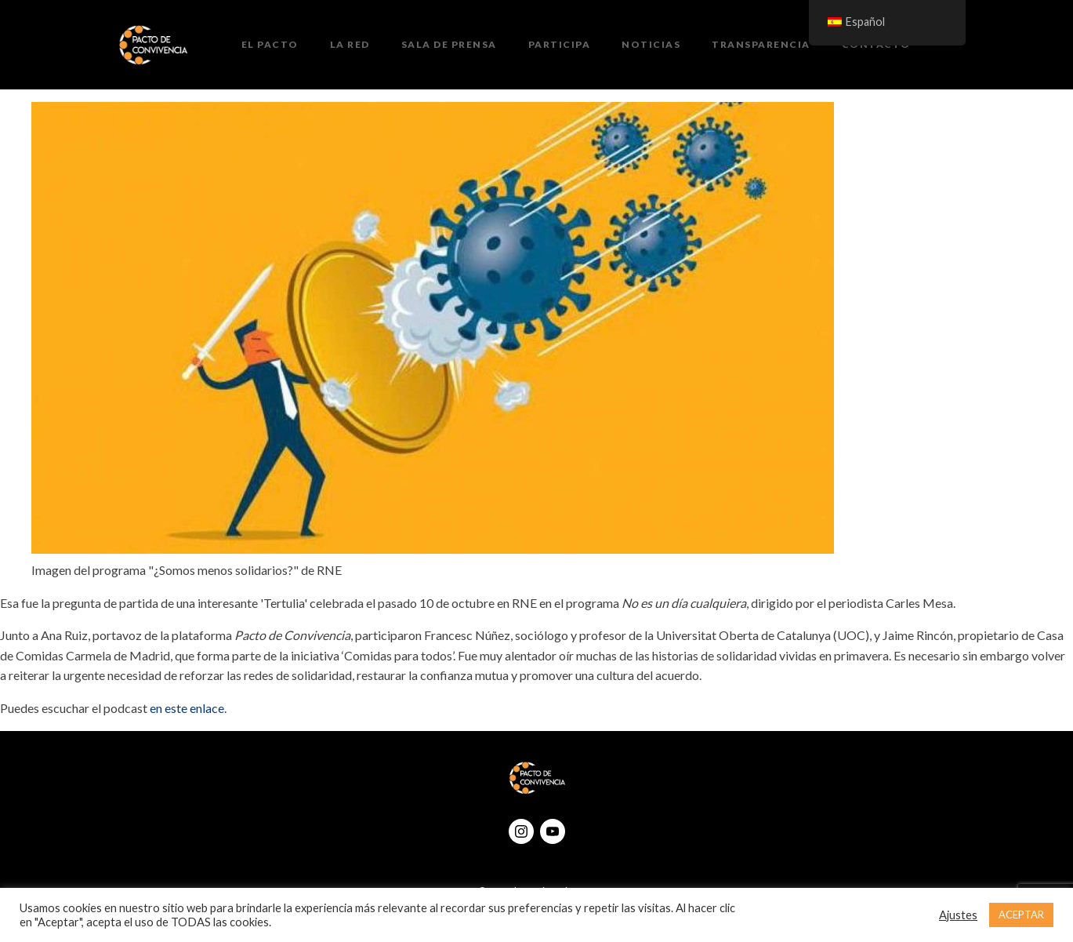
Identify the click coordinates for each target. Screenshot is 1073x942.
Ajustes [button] (958, 915)
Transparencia (761, 44)
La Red (350, 44)
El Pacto (270, 44)
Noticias (651, 44)
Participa (559, 44)
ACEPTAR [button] (1021, 914)
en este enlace (187, 707)
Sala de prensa (449, 44)
